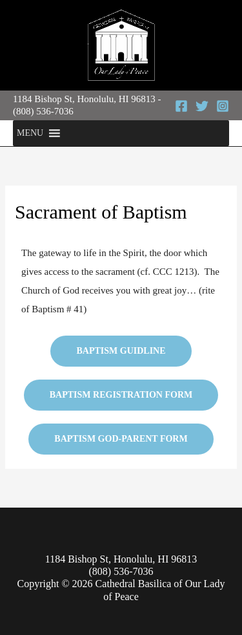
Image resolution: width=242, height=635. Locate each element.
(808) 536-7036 (43, 111)
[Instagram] (222, 106)
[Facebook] (181, 106)
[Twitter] (202, 106)
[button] (30, 133)
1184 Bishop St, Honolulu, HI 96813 (84, 99)
